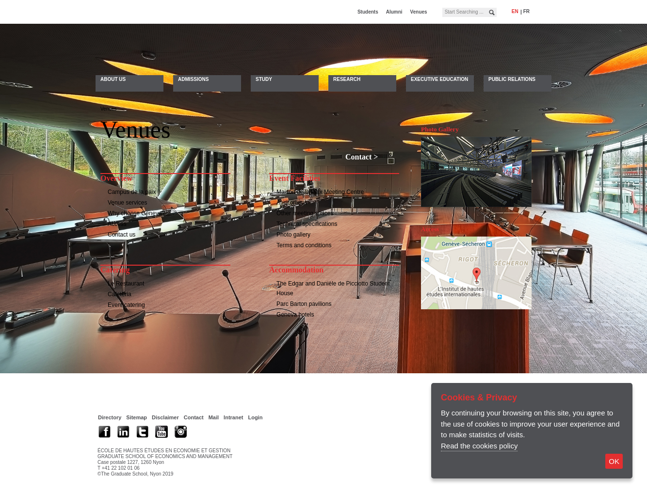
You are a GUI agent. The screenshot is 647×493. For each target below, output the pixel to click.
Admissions (193, 79)
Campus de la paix (132, 193)
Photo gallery (293, 236)
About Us (113, 79)
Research (346, 79)
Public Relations (511, 79)
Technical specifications (306, 225)
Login (255, 419)
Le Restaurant (126, 285)
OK (614, 461)
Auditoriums (291, 204)
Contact (358, 158)
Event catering (126, 306)
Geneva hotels (295, 316)
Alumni (394, 12)
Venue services (127, 204)
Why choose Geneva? (136, 214)
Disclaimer (165, 419)
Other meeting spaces (304, 214)
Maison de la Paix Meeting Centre (320, 193)
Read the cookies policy (479, 446)
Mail (214, 419)
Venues (418, 12)
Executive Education (439, 79)
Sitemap (136, 419)
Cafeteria (119, 295)
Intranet (233, 419)
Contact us (121, 236)
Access (117, 225)
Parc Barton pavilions (303, 305)
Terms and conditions (303, 246)
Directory (109, 419)
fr (526, 11)
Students (367, 12)
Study (264, 79)
